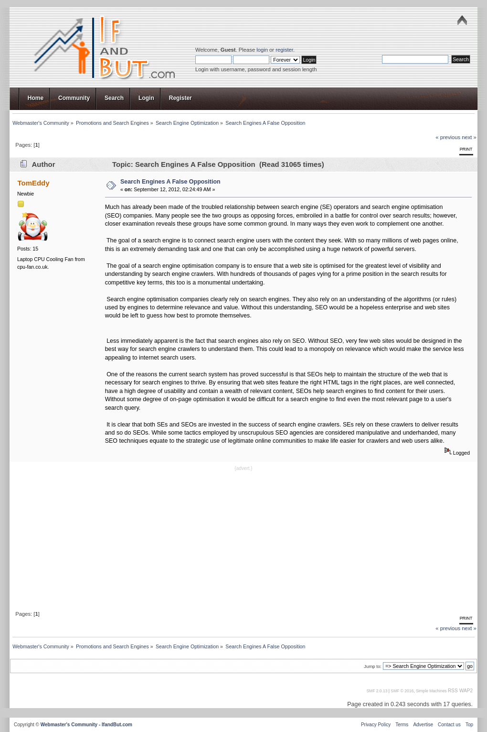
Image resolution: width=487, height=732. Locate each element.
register (284, 50)
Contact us (449, 724)
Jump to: (372, 666)
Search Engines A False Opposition (170, 181)
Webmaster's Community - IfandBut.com (86, 724)
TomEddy (33, 183)
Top (469, 724)
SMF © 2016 (402, 690)
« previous (447, 137)
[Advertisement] (243, 540)
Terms (401, 724)
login (262, 50)
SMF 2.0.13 (376, 690)
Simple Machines (431, 690)
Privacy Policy (376, 724)
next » (469, 137)
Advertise (423, 724)
